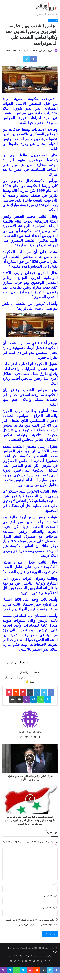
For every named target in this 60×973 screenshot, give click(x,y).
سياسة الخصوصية (15, 955)
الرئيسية (53, 14)
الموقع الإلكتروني (50, 908)
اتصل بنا (28, 955)
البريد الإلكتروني (51, 896)
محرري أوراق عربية (45, 50)
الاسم (55, 884)
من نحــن (39, 955)
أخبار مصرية (41, 14)
